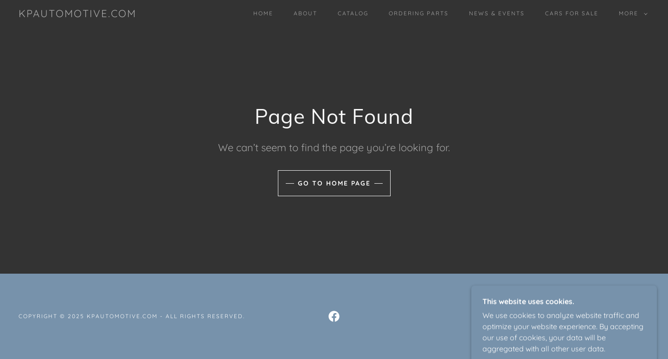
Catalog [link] (353, 13)
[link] (77, 14)
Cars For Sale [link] (571, 13)
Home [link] (263, 13)
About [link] (305, 13)
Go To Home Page (334, 183)
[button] (631, 13)
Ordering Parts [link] (419, 13)
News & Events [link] (497, 13)
